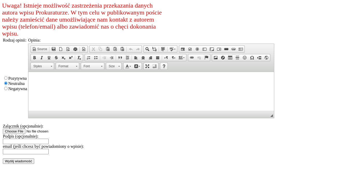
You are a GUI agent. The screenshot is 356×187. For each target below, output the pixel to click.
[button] (40, 49)
